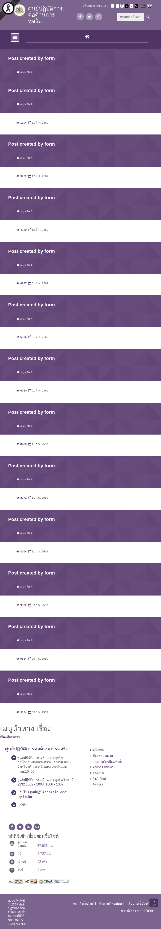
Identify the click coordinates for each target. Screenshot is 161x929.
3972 (22, 176)
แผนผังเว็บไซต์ (83, 903)
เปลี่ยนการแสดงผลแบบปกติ (131, 6)
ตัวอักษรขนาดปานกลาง (117, 6)
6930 (22, 390)
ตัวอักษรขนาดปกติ (112, 6)
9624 (22, 712)
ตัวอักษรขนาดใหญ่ (122, 6)
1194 (22, 122)
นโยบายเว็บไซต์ (137, 903)
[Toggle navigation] (15, 37)
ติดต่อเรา (99, 784)
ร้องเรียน (98, 773)
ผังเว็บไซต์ (99, 778)
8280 (22, 444)
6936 (22, 337)
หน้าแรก (98, 750)
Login (22, 804)
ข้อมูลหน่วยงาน (103, 755)
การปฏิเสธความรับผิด (137, 910)
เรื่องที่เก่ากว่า (10, 737)
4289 (22, 229)
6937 (22, 283)
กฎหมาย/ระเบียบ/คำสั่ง (107, 761)
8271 (22, 497)
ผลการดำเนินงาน (104, 767)
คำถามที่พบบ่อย (110, 903)
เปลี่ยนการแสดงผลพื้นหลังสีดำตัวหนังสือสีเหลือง (136, 6)
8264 (22, 551)
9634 (22, 658)
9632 (22, 605)
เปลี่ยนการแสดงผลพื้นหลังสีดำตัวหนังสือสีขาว (127, 6)
